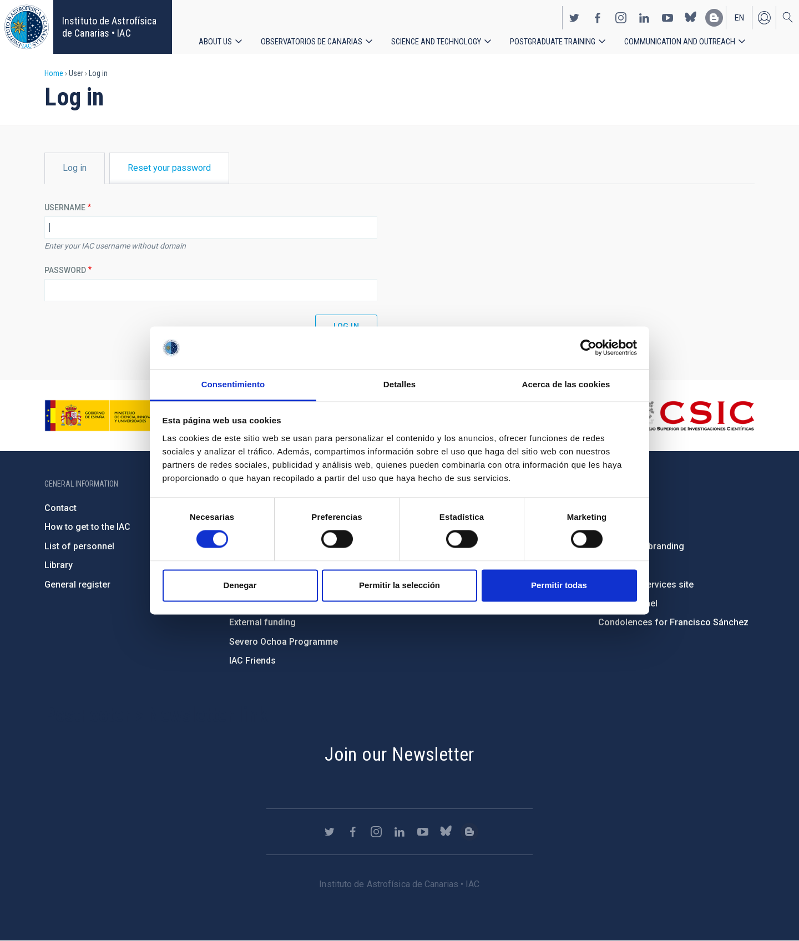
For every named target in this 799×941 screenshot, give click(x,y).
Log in (764, 14)
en (739, 14)
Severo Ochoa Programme (283, 641)
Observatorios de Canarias (314, 38)
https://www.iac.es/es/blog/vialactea (714, 14)
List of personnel (79, 546)
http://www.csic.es (694, 415)
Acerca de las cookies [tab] (566, 384)
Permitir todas (559, 585)
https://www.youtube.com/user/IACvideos (667, 14)
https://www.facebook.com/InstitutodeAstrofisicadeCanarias (597, 14)
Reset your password (169, 168)
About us (216, 38)
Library (58, 565)
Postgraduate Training (565, 38)
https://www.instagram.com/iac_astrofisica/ (621, 14)
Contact (60, 508)
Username (64, 207)
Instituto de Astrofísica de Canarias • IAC (109, 27)
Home (53, 73)
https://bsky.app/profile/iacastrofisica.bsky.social (690, 14)
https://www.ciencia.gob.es (106, 415)
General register (77, 584)
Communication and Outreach (698, 38)
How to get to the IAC (87, 527)
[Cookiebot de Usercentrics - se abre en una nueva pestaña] (588, 348)
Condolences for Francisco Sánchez (673, 622)
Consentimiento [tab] (233, 384)
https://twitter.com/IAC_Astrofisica (574, 14)
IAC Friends (252, 660)
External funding (262, 622)
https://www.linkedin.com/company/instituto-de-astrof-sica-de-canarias (644, 14)
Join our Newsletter (399, 754)
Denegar (239, 585)
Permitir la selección (399, 585)
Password (65, 270)
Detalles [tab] (399, 384)
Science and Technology (444, 38)
